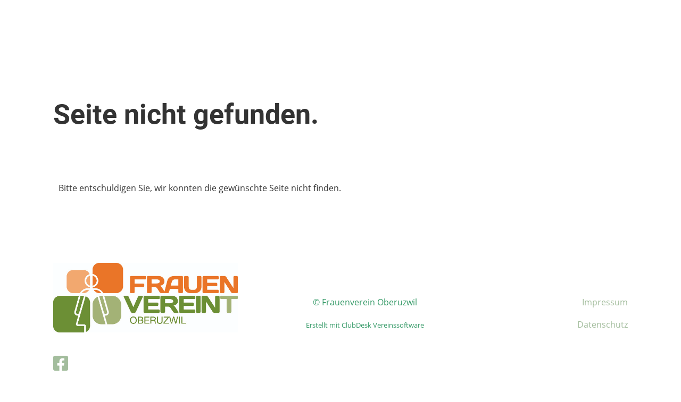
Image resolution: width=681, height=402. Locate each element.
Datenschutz (602, 324)
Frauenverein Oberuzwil (96, 20)
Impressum (605, 302)
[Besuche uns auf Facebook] (60, 363)
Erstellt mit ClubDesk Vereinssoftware (365, 325)
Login (586, 20)
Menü (644, 20)
